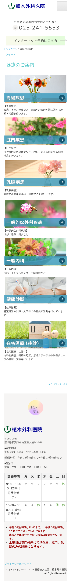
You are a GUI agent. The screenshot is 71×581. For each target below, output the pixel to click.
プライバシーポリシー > (17, 563)
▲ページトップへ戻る (57, 384)
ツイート (11, 54)
